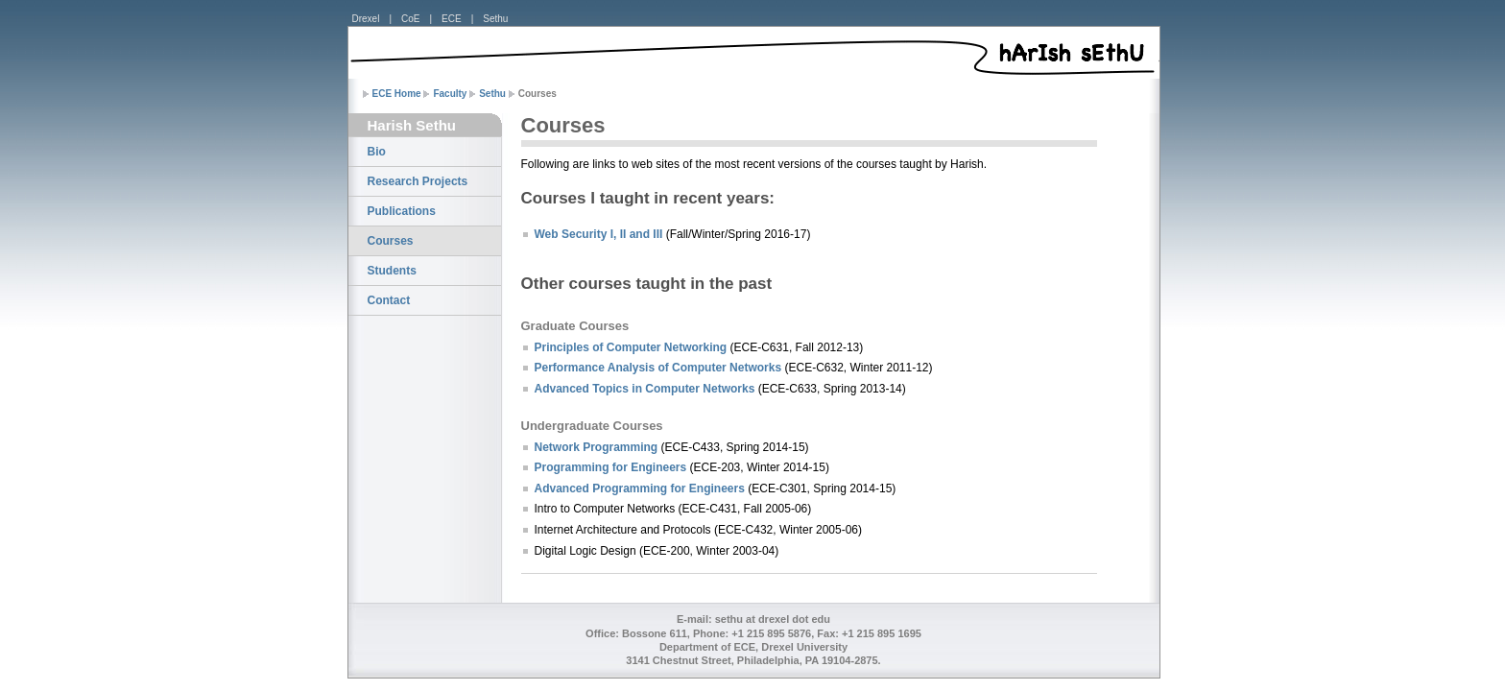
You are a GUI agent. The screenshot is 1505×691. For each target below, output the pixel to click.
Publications (402, 211)
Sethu (495, 18)
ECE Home (396, 93)
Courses (391, 241)
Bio (377, 151)
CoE (410, 18)
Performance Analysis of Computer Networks (658, 367)
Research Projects (418, 181)
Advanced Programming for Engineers (640, 488)
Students (392, 270)
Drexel (366, 18)
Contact (389, 300)
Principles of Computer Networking (631, 347)
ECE (452, 18)
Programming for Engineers (611, 467)
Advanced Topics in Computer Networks (645, 388)
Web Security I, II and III (599, 234)
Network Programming (596, 447)
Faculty (449, 93)
